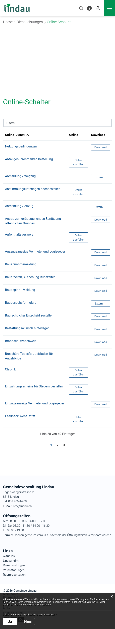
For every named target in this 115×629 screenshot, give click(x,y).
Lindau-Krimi (11, 560)
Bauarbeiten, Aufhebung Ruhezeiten (30, 277)
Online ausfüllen (80, 162)
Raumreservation (14, 574)
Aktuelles (9, 556)
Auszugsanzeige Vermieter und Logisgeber (35, 251)
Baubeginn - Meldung (20, 290)
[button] (30, 22)
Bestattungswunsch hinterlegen (27, 328)
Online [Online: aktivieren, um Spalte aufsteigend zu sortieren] (73, 135)
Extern (102, 177)
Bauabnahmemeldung (20, 264)
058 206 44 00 (17, 501)
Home (8, 22)
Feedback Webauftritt (20, 416)
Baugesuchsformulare (20, 303)
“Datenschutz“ (44, 604)
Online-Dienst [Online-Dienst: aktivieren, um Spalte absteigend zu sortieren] (14, 135)
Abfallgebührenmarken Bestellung (29, 159)
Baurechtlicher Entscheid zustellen (29, 315)
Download (102, 147)
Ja (10, 621)
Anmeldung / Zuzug (19, 206)
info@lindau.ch (22, 506)
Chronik (10, 369)
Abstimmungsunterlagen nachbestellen (32, 189)
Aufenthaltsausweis (19, 234)
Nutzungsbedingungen (21, 146)
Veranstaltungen (13, 570)
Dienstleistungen (14, 565)
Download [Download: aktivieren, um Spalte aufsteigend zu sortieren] (98, 135)
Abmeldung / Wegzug (20, 176)
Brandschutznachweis (20, 341)
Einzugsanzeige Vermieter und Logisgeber (34, 403)
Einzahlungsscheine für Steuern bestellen (34, 386)
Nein (28, 621)
